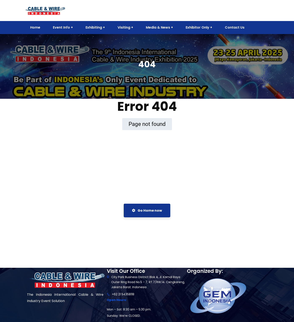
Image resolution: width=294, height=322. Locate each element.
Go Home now (147, 210)
